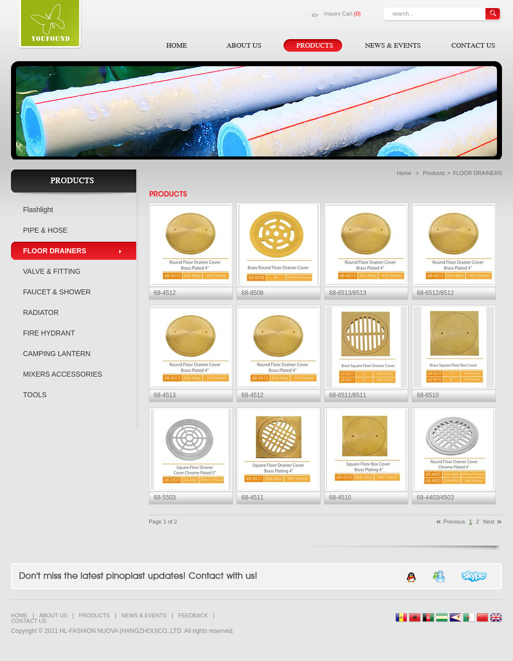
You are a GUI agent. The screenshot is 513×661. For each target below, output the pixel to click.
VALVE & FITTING (52, 271)
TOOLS (35, 395)
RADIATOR (41, 312)
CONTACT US (29, 621)
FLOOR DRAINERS (54, 251)
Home (404, 173)
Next (488, 522)
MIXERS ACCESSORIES (62, 374)
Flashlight (38, 210)
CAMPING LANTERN (57, 354)
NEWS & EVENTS (143, 615)
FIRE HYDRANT (49, 333)
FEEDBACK (193, 615)
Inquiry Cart (342, 14)
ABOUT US (53, 615)
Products (433, 173)
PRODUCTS (94, 615)
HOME (19, 615)
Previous (454, 522)
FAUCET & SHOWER (57, 292)
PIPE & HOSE (45, 230)
